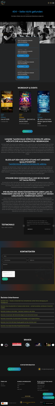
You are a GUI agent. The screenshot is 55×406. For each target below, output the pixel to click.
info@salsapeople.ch (48, 369)
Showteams (3, 385)
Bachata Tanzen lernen (49, 397)
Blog (18, 387)
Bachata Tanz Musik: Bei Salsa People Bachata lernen (15, 326)
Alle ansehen (26, 131)
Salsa (18, 385)
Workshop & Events (21, 384)
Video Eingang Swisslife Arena (42, 390)
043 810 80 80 (15, 369)
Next (53, 226)
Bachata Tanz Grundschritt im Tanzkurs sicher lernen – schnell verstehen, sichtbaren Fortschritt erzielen (27, 306)
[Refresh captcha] (11, 272)
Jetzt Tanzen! (21, 55)
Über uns (2, 384)
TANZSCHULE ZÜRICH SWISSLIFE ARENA (27, 164)
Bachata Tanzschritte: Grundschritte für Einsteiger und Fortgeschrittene (20, 318)
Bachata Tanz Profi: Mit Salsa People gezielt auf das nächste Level (18, 322)
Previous (24, 226)
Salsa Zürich (19, 389)
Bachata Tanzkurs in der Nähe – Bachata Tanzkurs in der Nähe (18, 311)
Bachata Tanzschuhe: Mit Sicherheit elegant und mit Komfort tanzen (19, 315)
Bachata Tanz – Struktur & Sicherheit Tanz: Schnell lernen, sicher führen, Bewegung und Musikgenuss (24, 301)
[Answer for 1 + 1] (8, 275)
